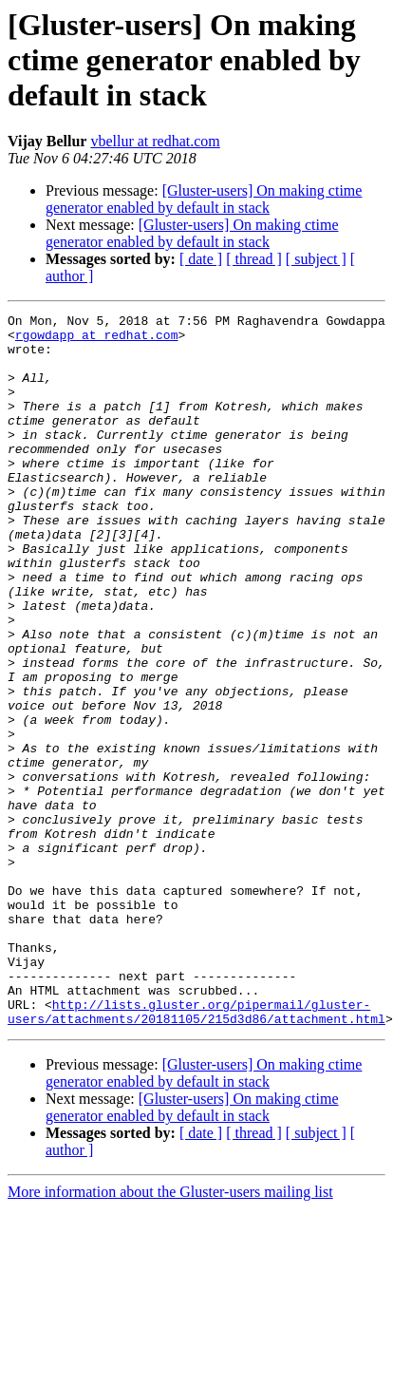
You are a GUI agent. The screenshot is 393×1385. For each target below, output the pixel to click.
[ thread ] (254, 259)
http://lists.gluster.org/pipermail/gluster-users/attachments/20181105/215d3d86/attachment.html (196, 1152)
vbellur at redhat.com (154, 141)
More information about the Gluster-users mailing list (170, 1334)
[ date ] (200, 259)
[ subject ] (316, 259)
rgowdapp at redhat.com (96, 340)
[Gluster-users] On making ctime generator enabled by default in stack (204, 199)
